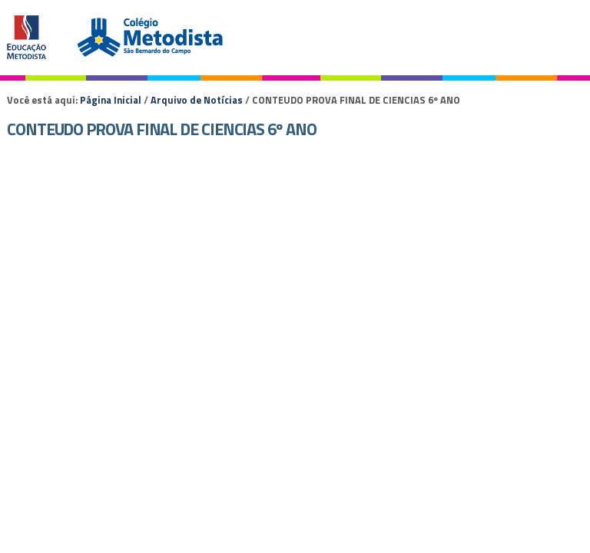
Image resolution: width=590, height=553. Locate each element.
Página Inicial (110, 100)
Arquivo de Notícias (197, 100)
